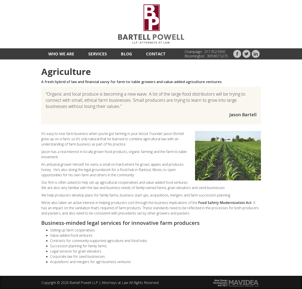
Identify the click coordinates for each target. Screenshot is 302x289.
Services (97, 53)
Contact (156, 53)
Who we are (61, 53)
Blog (126, 53)
